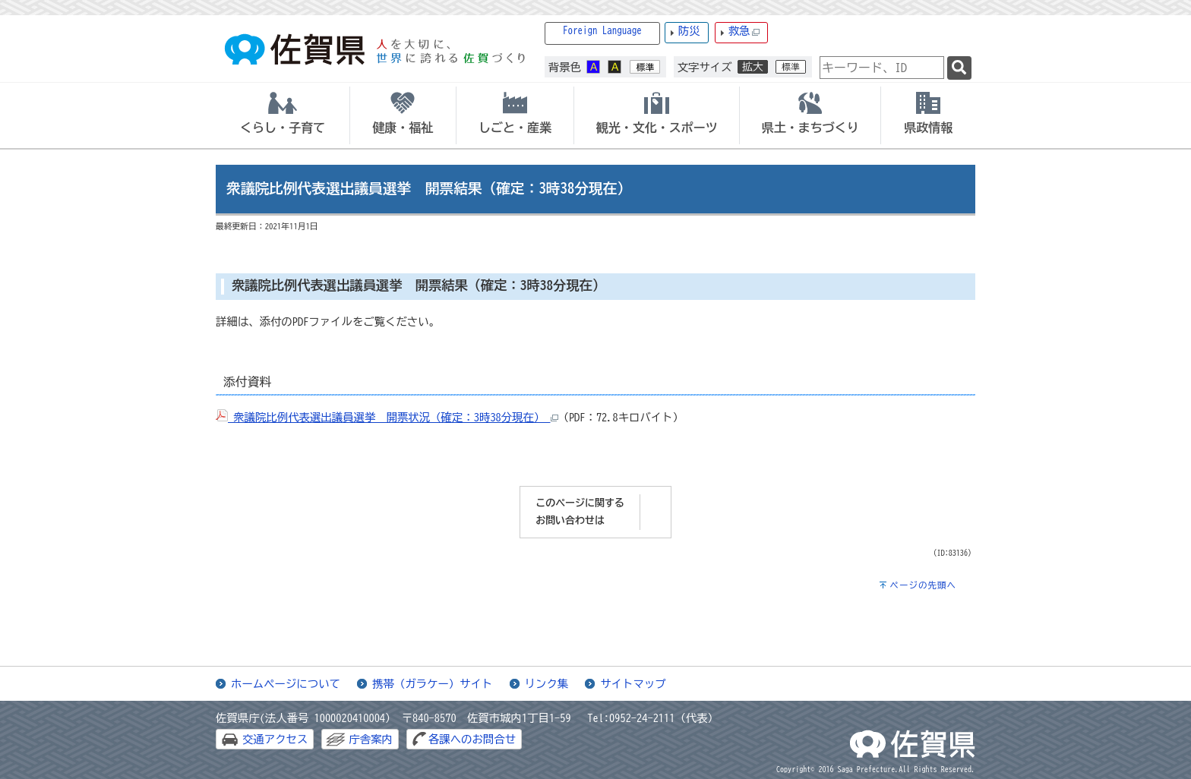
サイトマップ (632, 683)
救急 (744, 31)
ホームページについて (285, 683)
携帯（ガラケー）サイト (432, 683)
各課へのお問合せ (472, 739)
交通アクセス (275, 739)
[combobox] (881, 67)
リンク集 (547, 683)
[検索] (959, 68)
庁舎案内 (371, 739)
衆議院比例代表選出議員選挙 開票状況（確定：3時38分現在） (387, 417)
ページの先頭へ (922, 585)
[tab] (282, 115)
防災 (689, 30)
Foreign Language (602, 31)
